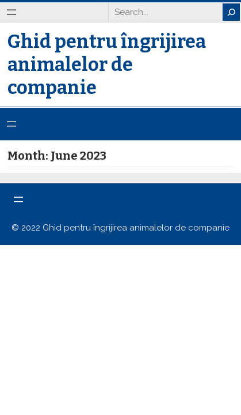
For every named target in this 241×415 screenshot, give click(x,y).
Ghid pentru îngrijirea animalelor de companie (106, 65)
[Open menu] (11, 12)
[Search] (231, 12)
